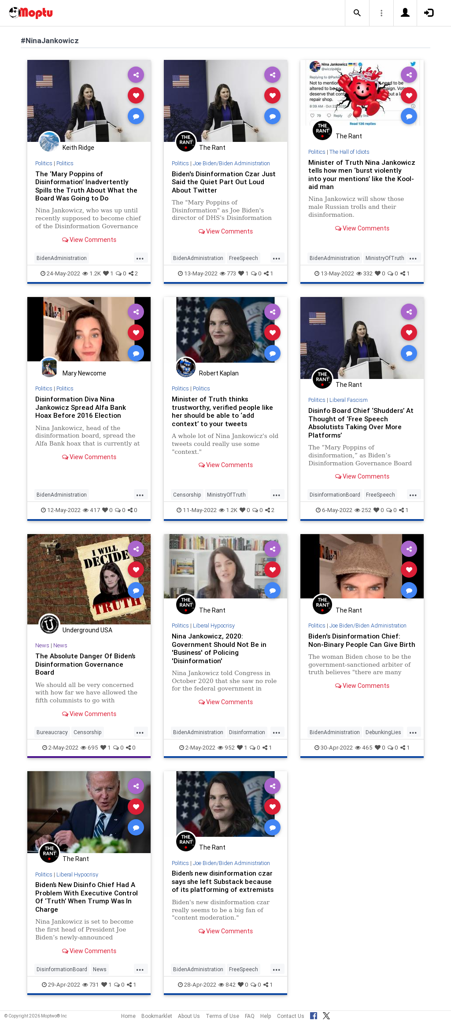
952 (226, 747)
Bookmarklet (156, 1016)
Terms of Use (222, 1016)
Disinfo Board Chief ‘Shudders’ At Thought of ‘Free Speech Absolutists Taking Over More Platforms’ (361, 422)
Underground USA (87, 630)
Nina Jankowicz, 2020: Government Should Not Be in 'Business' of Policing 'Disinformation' (219, 648)
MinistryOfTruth (385, 258)
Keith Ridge (78, 148)
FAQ (250, 1016)
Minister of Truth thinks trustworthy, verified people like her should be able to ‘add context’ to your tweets (222, 411)
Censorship (187, 494)
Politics (43, 163)
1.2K (91, 273)
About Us (189, 1016)
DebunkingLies (383, 732)
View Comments (89, 240)
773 (228, 273)
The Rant (212, 148)
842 (227, 984)
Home (128, 1016)
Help (265, 1016)
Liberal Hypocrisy (214, 625)
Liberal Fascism (348, 400)
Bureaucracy (52, 732)
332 (364, 273)
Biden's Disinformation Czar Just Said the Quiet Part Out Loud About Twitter (224, 182)
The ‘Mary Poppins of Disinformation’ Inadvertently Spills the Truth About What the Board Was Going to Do (86, 186)
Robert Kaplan (219, 373)
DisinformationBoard (335, 494)
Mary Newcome (84, 373)
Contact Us (290, 1016)
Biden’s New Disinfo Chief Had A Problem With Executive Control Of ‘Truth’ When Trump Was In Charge (86, 896)
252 (363, 510)
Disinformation (247, 732)
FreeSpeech (243, 258)
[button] (357, 13)
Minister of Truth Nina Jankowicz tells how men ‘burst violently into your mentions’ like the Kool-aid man (361, 174)
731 (90, 984)
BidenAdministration (62, 258)
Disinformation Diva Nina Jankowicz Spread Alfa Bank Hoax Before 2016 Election (80, 407)
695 (89, 747)
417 (91, 510)
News (42, 645)
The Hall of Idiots (349, 152)
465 (364, 747)
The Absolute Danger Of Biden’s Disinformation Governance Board (85, 664)
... (140, 257)
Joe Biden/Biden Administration (231, 163)
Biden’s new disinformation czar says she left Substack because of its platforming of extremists (223, 881)
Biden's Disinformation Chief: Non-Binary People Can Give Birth (361, 640)
